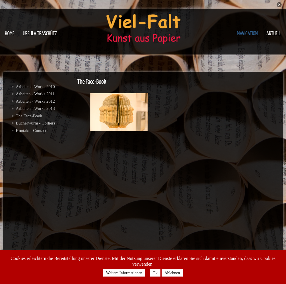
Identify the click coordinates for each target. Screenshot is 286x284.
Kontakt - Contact (31, 130)
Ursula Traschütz (40, 33)
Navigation (247, 33)
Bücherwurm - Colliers (35, 123)
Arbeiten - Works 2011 (35, 94)
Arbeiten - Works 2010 (35, 86)
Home (9, 33)
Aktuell (274, 33)
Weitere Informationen (124, 273)
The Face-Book (29, 116)
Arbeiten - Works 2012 (35, 101)
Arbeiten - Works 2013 (35, 108)
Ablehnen (172, 273)
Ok (155, 273)
